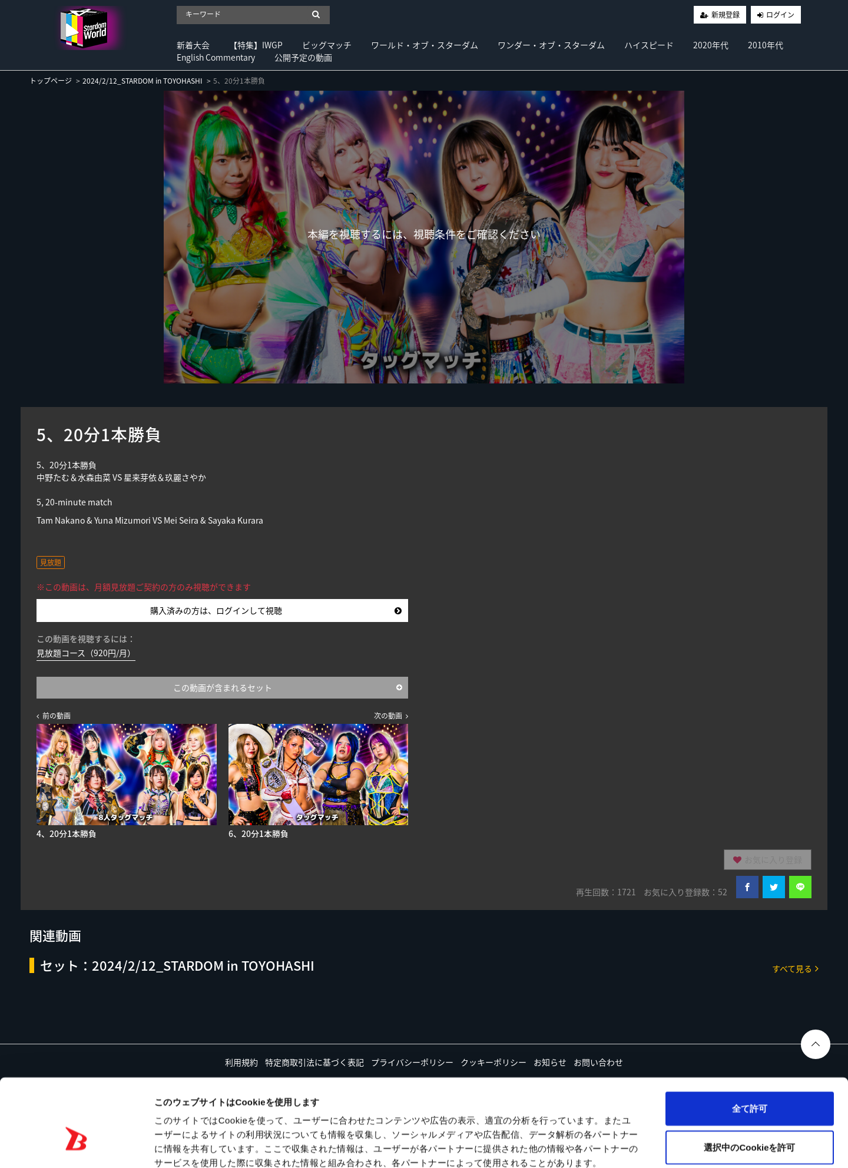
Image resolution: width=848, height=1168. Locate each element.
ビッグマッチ (327, 45)
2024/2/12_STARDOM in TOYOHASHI (142, 80)
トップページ (50, 80)
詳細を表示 (568, 1145)
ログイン (780, 14)
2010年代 (765, 45)
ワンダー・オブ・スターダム (551, 45)
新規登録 (725, 14)
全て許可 (749, 1043)
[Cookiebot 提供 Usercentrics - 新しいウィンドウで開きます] (76, 1145)
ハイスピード (649, 45)
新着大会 (193, 45)
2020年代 (710, 45)
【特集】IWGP (256, 45)
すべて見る (795, 968)
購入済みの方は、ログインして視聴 (276, 610)
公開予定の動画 (303, 57)
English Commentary (216, 57)
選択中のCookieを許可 (749, 1082)
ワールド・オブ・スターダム (424, 45)
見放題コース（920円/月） (86, 653)
